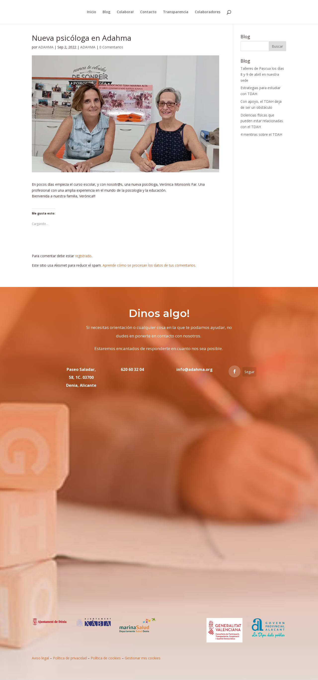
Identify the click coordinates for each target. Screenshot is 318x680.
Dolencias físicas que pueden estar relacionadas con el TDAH (261, 121)
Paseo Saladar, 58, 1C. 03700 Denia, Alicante (81, 377)
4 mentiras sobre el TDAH (261, 134)
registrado (83, 255)
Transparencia (175, 12)
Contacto (148, 12)
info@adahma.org (194, 369)
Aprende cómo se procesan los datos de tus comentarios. (149, 265)
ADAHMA (45, 47)
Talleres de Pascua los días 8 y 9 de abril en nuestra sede (262, 74)
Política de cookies (106, 658)
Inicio (91, 12)
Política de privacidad (70, 658)
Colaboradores (207, 12)
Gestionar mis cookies (142, 658)
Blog (106, 12)
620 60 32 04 (132, 369)
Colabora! (125, 12)
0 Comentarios (111, 47)
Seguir (249, 371)
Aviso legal (40, 658)
